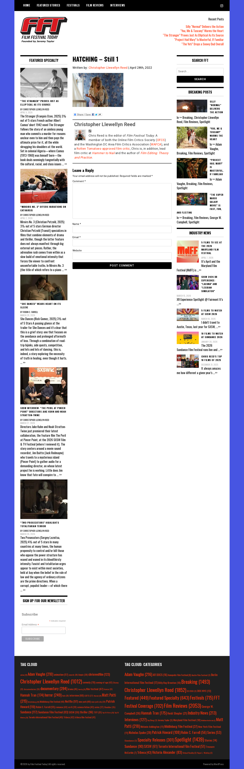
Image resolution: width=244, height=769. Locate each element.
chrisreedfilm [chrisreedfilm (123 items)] (99, 674)
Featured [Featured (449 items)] (137, 697)
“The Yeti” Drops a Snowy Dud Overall (202, 44)
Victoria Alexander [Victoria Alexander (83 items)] (167, 752)
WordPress (219, 764)
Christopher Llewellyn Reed (108, 67)
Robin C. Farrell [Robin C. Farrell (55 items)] (45, 707)
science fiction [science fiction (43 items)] (85, 707)
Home (26, 5)
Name (77, 224)
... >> (64, 164)
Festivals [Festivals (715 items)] (201, 697)
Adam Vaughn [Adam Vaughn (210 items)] (40, 674)
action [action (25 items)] (23, 674)
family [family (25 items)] (82, 689)
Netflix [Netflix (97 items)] (71, 701)
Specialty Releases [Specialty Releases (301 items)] (156, 740)
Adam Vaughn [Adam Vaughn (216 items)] (138, 674)
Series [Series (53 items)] (214, 732)
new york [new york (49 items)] (85, 701)
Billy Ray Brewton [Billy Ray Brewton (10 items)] (169, 682)
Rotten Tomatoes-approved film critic (103, 148)
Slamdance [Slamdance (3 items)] (131, 740)
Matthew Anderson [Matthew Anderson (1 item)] (208, 720)
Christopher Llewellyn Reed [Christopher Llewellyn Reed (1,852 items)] (155, 689)
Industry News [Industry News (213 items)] (202, 713)
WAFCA (156, 144)
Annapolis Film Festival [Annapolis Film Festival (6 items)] (179, 675)
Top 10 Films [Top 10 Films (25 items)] (108, 712)
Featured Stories (48, 5)
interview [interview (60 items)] (76, 695)
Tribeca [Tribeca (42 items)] (69, 717)
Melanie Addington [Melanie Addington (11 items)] (152, 726)
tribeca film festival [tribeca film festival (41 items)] (85, 717)
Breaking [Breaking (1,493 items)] (195, 681)
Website (77, 250)
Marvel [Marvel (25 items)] (97, 695)
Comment (79, 181)
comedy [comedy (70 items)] (89, 682)
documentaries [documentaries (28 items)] (32, 689)
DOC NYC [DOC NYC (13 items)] (204, 691)
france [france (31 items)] (108, 689)
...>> (199, 270)
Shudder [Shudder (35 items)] (109, 707)
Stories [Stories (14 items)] (211, 740)
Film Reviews (95, 5)
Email (77, 237)
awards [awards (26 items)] (73, 674)
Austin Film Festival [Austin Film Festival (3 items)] (201, 675)
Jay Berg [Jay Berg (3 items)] (152, 720)
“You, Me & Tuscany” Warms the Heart (202, 31)
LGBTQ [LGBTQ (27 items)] (88, 695)
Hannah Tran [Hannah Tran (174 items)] (32, 695)
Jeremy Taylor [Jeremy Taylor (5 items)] (165, 720)
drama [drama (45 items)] (73, 689)
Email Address (30, 624)
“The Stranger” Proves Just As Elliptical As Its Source (193, 35)
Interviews (117, 5)
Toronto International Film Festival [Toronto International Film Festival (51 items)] (181, 746)
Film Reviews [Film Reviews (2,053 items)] (182, 705)
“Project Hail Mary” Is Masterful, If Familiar (199, 39)
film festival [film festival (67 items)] (94, 689)
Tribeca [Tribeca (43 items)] (144, 752)
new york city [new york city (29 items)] (98, 701)
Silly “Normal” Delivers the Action (205, 26)
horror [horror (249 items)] (53, 695)
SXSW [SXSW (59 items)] (74, 712)
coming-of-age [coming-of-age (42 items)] (104, 682)
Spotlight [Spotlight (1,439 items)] (189, 739)
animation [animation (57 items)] (61, 674)
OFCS (161, 140)
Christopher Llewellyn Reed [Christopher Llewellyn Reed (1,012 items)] (51, 681)
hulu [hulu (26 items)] (65, 695)
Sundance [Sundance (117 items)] (28, 712)
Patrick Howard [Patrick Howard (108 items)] (166, 732)
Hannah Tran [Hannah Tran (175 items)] (154, 713)
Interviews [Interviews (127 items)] (136, 719)
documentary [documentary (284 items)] (53, 688)
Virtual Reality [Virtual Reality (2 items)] (190, 752)
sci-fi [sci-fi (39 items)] (72, 707)
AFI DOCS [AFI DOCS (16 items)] (160, 675)
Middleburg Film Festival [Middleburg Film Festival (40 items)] (52, 701)
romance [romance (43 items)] (61, 707)
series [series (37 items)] (99, 707)
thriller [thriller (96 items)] (86, 712)
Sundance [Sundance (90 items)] (134, 746)
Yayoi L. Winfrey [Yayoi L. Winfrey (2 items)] (204, 752)
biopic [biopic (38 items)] (83, 674)
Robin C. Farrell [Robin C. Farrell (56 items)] (194, 732)
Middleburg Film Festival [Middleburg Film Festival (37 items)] (181, 726)
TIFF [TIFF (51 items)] (98, 712)
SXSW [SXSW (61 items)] (151, 746)
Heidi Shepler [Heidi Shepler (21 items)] (177, 713)
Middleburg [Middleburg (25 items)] (33, 701)
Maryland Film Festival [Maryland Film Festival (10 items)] (186, 720)
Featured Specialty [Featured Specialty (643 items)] (169, 697)
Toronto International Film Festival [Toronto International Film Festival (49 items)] (46, 717)
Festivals (73, 5)
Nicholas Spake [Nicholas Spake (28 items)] (140, 732)
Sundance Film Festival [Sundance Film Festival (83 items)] (53, 712)
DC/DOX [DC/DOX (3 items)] (192, 691)
